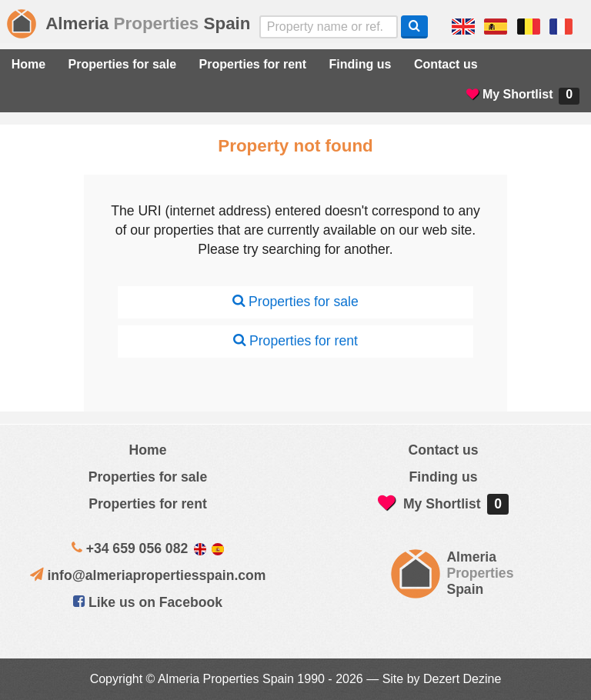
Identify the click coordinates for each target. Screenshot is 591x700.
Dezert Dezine (462, 678)
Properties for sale (122, 64)
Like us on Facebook (147, 602)
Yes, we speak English (463, 26)
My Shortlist (522, 96)
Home (28, 64)
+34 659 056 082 (137, 548)
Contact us (446, 64)
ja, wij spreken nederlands (528, 26)
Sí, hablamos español (495, 26)
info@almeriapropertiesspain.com (156, 575)
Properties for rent (253, 64)
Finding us (360, 64)
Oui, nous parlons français (561, 26)
